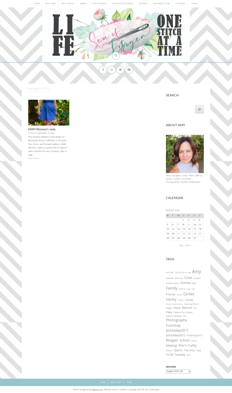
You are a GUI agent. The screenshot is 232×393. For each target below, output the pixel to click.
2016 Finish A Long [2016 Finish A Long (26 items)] (183, 273)
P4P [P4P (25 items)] (195, 308)
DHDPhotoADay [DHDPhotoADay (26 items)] (172, 283)
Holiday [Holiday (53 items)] (189, 300)
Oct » (188, 245)
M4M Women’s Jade (42, 129)
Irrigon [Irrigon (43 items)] (169, 308)
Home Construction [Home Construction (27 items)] (174, 304)
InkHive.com (97, 390)
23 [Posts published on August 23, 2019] (189, 234)
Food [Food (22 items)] (193, 289)
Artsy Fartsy (68, 3)
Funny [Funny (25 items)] (179, 295)
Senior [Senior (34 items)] (194, 341)
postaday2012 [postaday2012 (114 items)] (175, 336)
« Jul (181, 245)
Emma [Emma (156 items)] (185, 283)
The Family (180, 3)
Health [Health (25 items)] (181, 300)
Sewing (83, 3)
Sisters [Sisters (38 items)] (169, 350)
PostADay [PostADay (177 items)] (173, 325)
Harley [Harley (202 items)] (171, 300)
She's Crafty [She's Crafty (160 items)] (187, 346)
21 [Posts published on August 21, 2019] (178, 234)
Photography (99, 3)
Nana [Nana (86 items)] (177, 308)
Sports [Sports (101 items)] (178, 351)
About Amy (50, 3)
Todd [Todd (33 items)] (198, 350)
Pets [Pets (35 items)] (184, 316)
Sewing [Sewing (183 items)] (171, 345)
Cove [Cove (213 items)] (188, 278)
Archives (171, 367)
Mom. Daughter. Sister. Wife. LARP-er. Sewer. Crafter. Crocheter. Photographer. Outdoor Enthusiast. (184, 179)
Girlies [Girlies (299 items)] (188, 294)
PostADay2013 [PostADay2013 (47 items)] (194, 336)
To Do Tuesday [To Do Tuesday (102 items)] (175, 355)
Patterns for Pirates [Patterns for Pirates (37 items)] (183, 312)
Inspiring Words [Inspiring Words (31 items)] (191, 304)
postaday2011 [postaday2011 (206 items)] (177, 331)
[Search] (199, 109)
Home (37, 3)
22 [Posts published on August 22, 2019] (184, 234)
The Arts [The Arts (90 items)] (189, 351)
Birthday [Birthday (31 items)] (179, 278)
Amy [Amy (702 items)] (196, 272)
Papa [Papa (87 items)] (169, 313)
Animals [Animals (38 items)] (170, 278)
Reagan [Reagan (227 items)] (172, 340)
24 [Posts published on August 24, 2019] (195, 234)
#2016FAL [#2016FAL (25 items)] (170, 273)
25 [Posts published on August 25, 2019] (200, 234)
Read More (33, 158)
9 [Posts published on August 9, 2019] (188, 225)
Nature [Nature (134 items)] (187, 308)
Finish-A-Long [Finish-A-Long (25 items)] (184, 289)
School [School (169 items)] (185, 340)
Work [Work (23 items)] (189, 355)
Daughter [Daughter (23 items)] (197, 278)
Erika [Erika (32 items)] (194, 283)
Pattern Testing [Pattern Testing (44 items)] (173, 316)
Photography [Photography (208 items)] (176, 320)
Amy (52, 133)
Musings (143, 3)
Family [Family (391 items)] (171, 289)
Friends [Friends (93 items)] (170, 295)
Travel (194, 3)
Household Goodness (123, 3)
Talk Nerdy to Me (161, 3)
